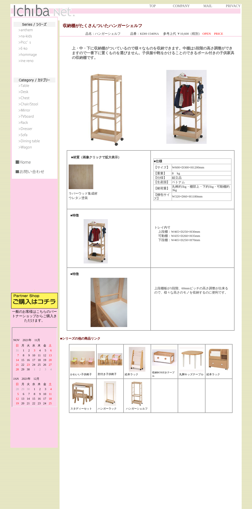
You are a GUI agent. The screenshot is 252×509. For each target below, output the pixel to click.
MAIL (208, 6)
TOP (152, 6)
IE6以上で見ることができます (34, 152)
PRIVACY (233, 6)
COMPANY (181, 6)
